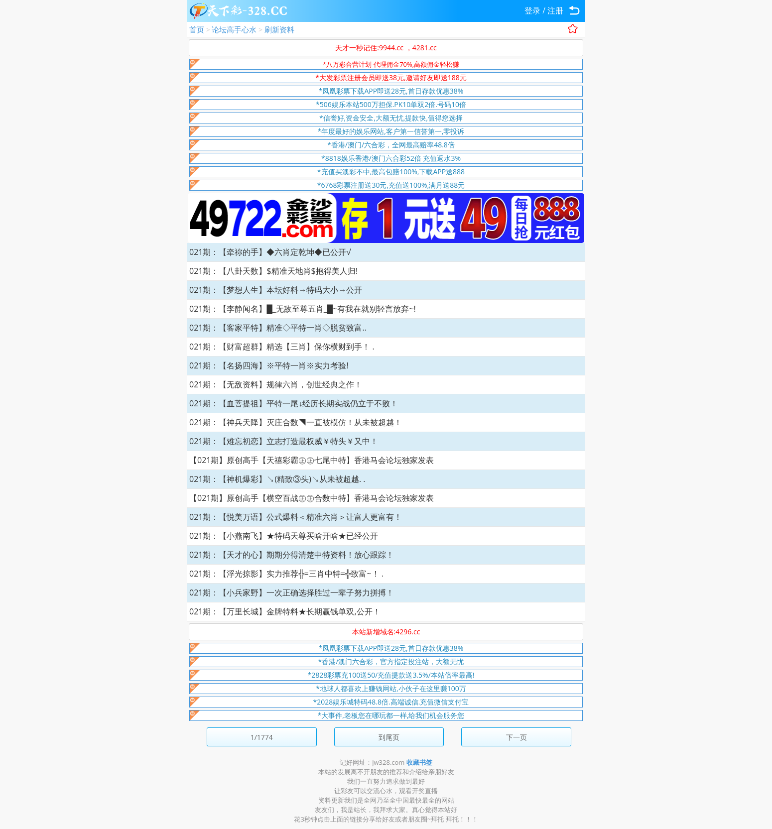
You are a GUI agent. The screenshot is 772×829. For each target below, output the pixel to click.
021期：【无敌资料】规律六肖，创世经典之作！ (275, 384)
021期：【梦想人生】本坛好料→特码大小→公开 (275, 289)
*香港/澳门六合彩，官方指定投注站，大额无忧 (391, 661)
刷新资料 (279, 29)
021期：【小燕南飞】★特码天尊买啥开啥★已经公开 (283, 535)
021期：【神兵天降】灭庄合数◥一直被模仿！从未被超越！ (295, 422)
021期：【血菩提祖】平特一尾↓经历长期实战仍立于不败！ (293, 403)
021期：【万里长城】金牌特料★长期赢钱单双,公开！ (285, 611)
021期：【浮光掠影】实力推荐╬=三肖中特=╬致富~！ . (286, 573)
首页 (196, 29)
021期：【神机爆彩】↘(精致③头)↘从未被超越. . (277, 479)
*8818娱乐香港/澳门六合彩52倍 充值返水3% (391, 158)
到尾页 (389, 737)
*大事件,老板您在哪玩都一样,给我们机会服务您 (391, 715)
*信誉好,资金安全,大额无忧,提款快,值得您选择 (391, 117)
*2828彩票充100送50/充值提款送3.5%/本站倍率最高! (391, 675)
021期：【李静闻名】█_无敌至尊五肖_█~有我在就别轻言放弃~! (302, 308)
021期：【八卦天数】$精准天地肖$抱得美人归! (273, 270)
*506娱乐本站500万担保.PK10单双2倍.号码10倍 (391, 104)
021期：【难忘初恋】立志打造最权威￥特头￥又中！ (283, 441)
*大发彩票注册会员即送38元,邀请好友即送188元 (390, 77)
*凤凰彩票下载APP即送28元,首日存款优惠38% (391, 91)
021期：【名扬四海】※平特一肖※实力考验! (269, 365)
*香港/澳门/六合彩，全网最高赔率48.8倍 (391, 144)
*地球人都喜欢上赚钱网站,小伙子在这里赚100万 (391, 688)
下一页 (516, 737)
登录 (532, 10)
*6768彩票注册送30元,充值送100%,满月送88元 (391, 185)
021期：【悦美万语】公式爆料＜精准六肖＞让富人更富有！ (295, 516)
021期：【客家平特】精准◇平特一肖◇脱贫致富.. (278, 327)
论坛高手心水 (234, 29)
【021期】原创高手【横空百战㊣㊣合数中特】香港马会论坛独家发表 (311, 497)
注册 (555, 10)
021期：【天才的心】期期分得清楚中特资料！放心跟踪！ (291, 554)
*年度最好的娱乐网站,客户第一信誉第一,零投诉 (391, 131)
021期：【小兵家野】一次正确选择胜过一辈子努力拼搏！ (291, 592)
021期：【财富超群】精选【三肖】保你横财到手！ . (282, 346)
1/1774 (262, 737)
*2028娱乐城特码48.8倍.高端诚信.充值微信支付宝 (391, 702)
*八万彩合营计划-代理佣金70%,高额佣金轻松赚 (391, 64)
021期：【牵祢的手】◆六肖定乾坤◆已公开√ (270, 251)
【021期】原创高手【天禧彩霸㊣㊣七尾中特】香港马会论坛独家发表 (311, 460)
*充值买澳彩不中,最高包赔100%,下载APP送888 (391, 171)
